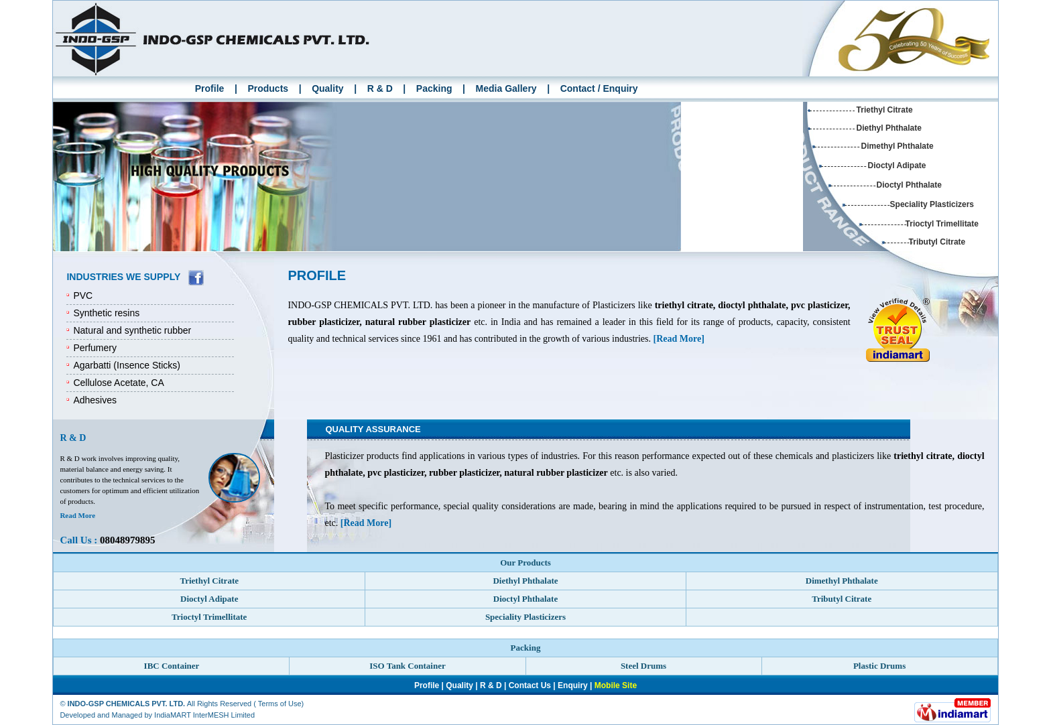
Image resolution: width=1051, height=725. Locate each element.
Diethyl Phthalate (889, 128)
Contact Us (530, 685)
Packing (434, 88)
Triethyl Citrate (885, 110)
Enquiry (573, 685)
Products (267, 88)
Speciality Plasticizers (932, 204)
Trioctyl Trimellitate (942, 223)
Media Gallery (506, 88)
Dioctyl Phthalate (909, 185)
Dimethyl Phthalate (897, 146)
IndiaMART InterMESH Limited (204, 715)
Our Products (525, 562)
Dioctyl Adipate (897, 165)
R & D (380, 88)
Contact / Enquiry (599, 88)
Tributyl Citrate (937, 242)
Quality (327, 88)
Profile (210, 88)
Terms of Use (280, 704)
